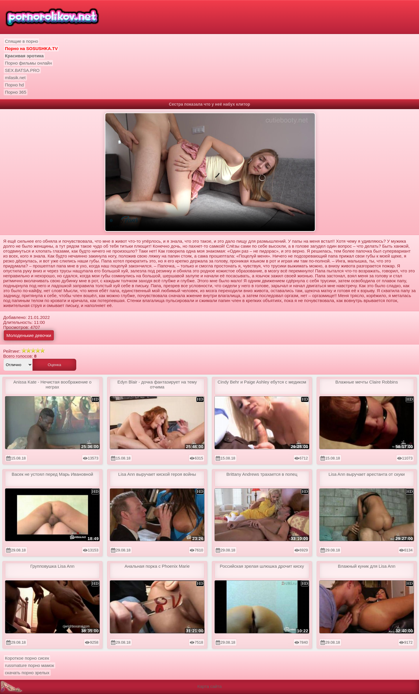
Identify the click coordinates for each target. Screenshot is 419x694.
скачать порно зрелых (27, 672)
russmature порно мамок (29, 665)
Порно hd (14, 84)
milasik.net (15, 77)
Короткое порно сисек (27, 658)
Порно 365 (15, 92)
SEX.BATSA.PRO (22, 70)
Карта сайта (209, 686)
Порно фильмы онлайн (28, 63)
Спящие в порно (21, 41)
